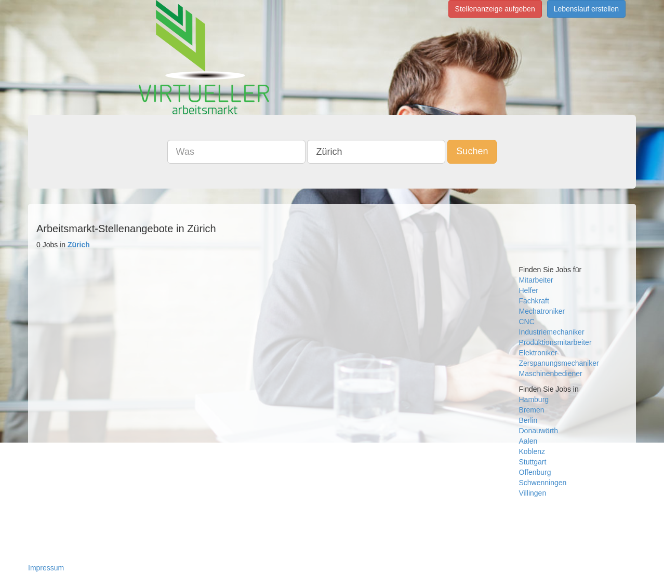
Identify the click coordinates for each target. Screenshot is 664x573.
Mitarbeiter (536, 280)
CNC (527, 321)
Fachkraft (534, 301)
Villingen (533, 493)
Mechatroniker (542, 311)
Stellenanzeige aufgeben (495, 9)
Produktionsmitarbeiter (555, 342)
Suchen (472, 151)
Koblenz (532, 451)
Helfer (528, 290)
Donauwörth (539, 431)
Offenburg (535, 472)
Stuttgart (533, 462)
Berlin (528, 420)
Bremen (532, 410)
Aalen (528, 441)
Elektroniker (538, 353)
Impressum (46, 568)
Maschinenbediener (550, 373)
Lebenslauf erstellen (586, 9)
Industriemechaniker (552, 332)
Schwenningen (543, 482)
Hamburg (534, 399)
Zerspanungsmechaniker (559, 363)
